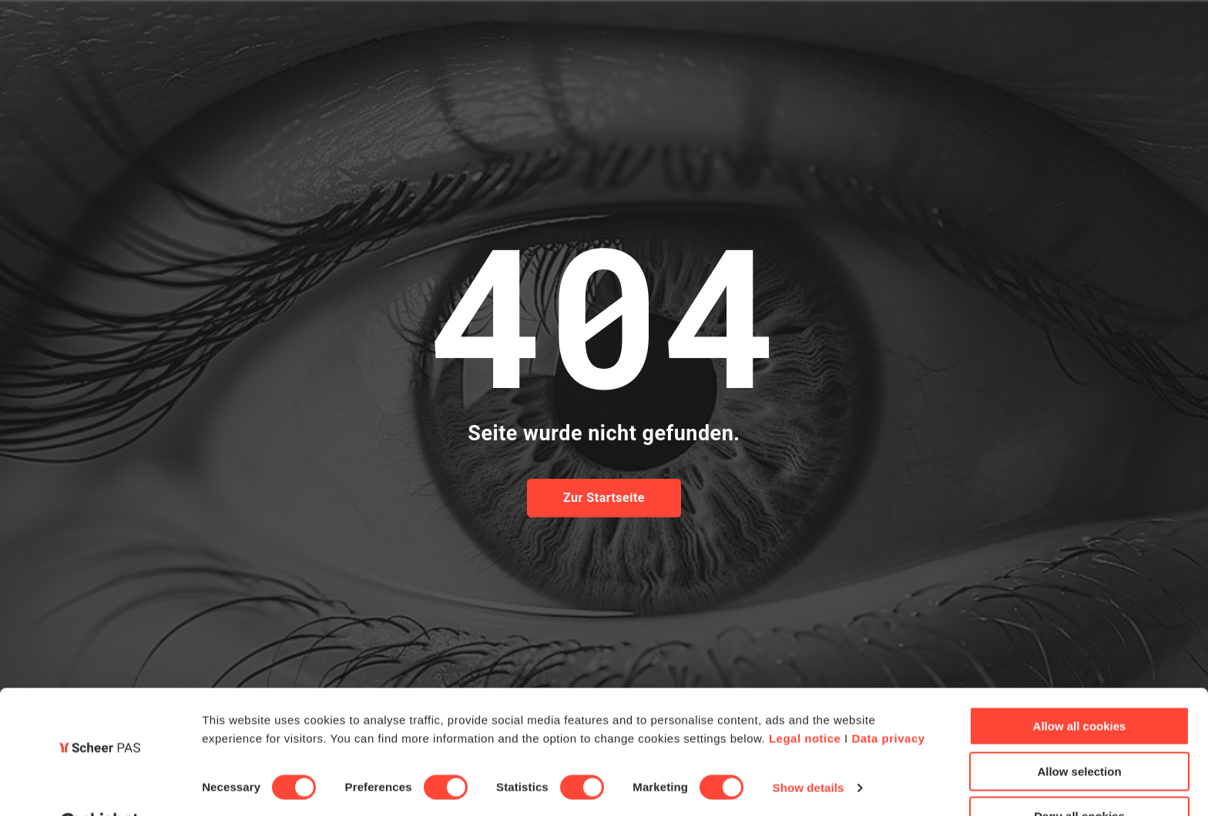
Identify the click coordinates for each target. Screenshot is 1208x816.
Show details (808, 749)
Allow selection (1079, 733)
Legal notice (805, 700)
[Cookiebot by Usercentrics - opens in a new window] (99, 786)
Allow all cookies (1079, 687)
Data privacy (887, 700)
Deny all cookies (1079, 777)
